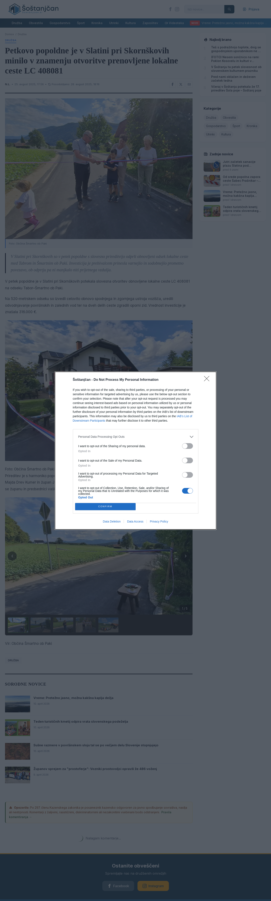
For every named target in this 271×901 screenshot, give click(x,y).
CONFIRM (105, 506)
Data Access (135, 521)
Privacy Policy (159, 521)
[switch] (187, 446)
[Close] (208, 380)
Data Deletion (112, 521)
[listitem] (135, 437)
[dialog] (135, 450)
